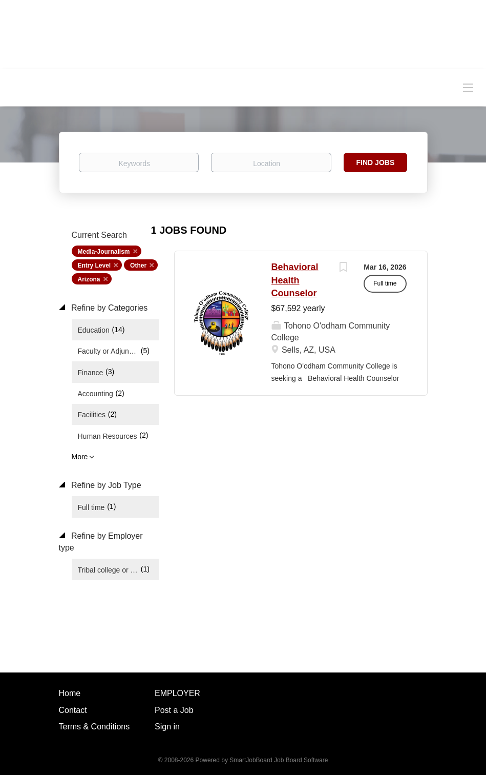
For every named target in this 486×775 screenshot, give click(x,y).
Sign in (167, 726)
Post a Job (174, 710)
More (80, 457)
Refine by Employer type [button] (101, 542)
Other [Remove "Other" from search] (138, 265)
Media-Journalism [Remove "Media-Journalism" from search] (104, 251)
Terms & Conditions (94, 726)
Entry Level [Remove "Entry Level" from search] (94, 265)
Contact (73, 710)
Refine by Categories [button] (108, 307)
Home (70, 693)
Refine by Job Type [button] (105, 485)
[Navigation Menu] (468, 87)
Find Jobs (375, 162)
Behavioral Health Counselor (295, 280)
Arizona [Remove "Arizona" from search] (89, 279)
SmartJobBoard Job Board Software (278, 760)
